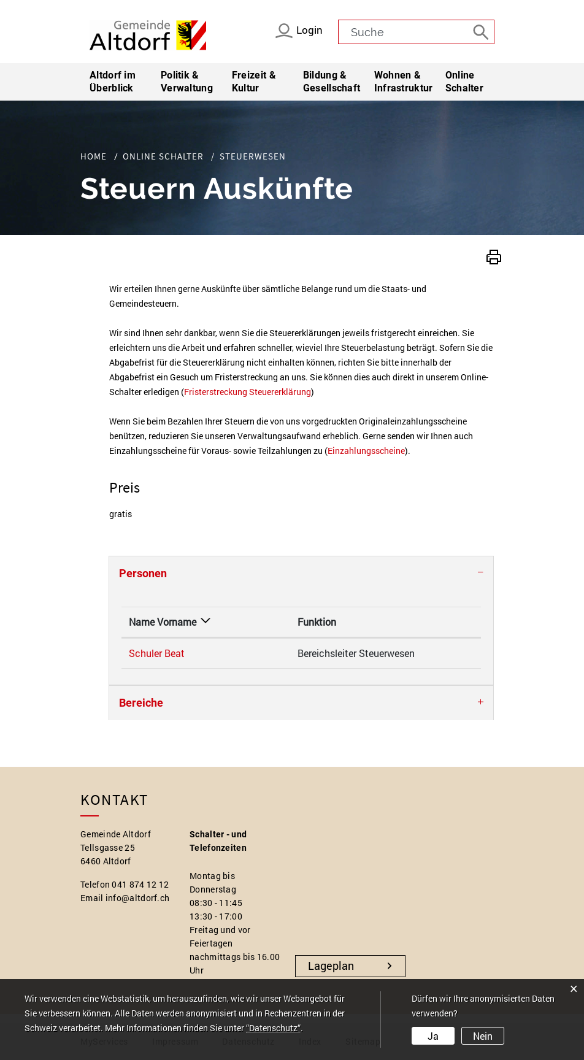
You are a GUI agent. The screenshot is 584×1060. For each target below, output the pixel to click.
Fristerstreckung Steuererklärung (247, 392)
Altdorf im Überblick (113, 81)
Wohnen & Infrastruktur (403, 81)
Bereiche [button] (141, 702)
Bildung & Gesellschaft (332, 81)
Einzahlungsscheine (366, 450)
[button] (494, 255)
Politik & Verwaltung (187, 81)
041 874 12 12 (140, 884)
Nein (483, 1035)
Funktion (245, 621)
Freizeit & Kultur (254, 81)
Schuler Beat (157, 653)
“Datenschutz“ (273, 1028)
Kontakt (380, 621)
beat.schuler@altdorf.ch (415, 653)
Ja (433, 1035)
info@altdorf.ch (138, 898)
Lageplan (331, 965)
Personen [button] (143, 573)
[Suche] (482, 31)
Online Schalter (464, 81)
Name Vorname (162, 621)
